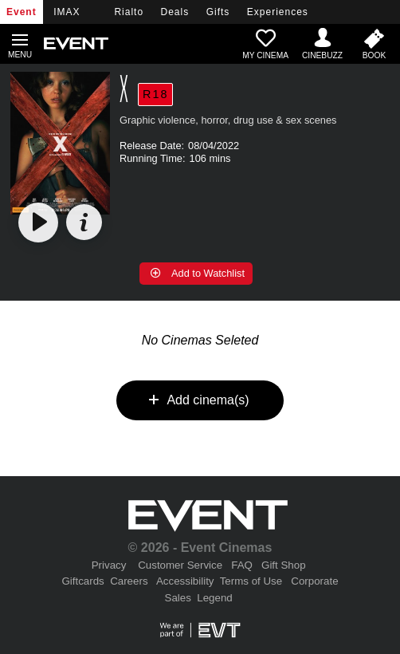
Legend (214, 598)
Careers (128, 581)
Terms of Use (251, 581)
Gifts (218, 12)
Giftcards (82, 581)
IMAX (66, 12)
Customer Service (180, 565)
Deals (175, 12)
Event (21, 12)
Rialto (128, 12)
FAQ (242, 565)
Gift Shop (283, 565)
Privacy (109, 565)
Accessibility (185, 581)
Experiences (277, 12)
